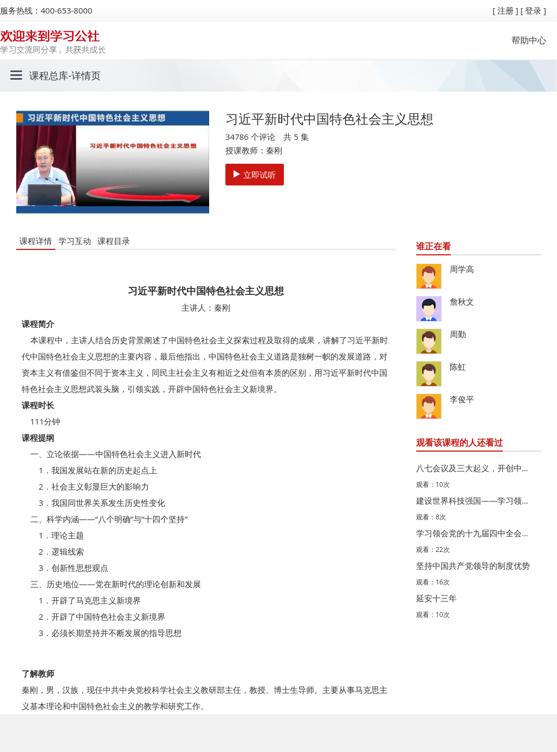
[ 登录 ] (533, 10)
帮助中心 (528, 40)
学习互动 (75, 240)
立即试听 (255, 174)
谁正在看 (433, 246)
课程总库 (48, 75)
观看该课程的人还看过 (459, 442)
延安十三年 (436, 598)
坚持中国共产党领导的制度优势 (473, 565)
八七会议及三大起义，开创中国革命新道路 (475, 467)
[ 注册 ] (506, 10)
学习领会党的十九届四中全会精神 (475, 533)
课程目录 (114, 240)
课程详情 (36, 240)
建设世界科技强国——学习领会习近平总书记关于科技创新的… (475, 500)
